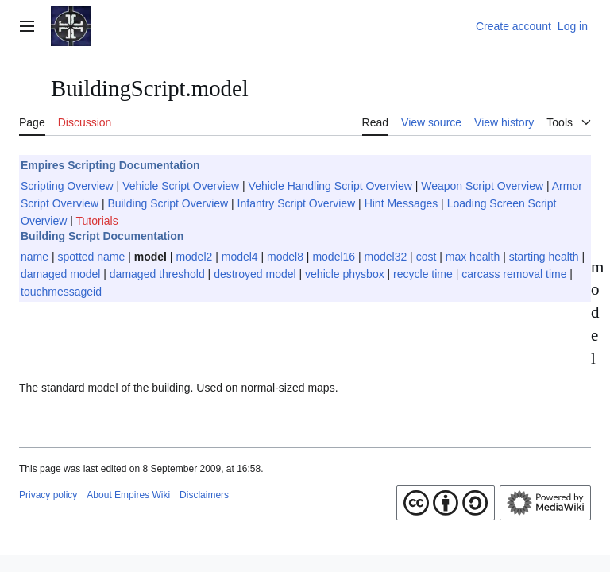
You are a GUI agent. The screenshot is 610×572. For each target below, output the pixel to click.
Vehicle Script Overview (180, 186)
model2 (194, 256)
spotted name (91, 256)
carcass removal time (513, 274)
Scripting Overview (67, 186)
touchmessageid (61, 291)
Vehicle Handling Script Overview (330, 186)
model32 (386, 256)
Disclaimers (204, 494)
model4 (240, 256)
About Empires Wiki (128, 494)
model (150, 256)
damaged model (60, 274)
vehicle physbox (344, 274)
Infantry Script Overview (296, 203)
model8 (285, 256)
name (34, 256)
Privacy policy (48, 494)
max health (473, 256)
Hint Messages (401, 203)
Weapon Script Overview (482, 186)
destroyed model (255, 274)
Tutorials (97, 220)
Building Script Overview (167, 203)
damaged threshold (157, 274)
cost (426, 256)
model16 (333, 256)
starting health (544, 256)
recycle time (423, 274)
